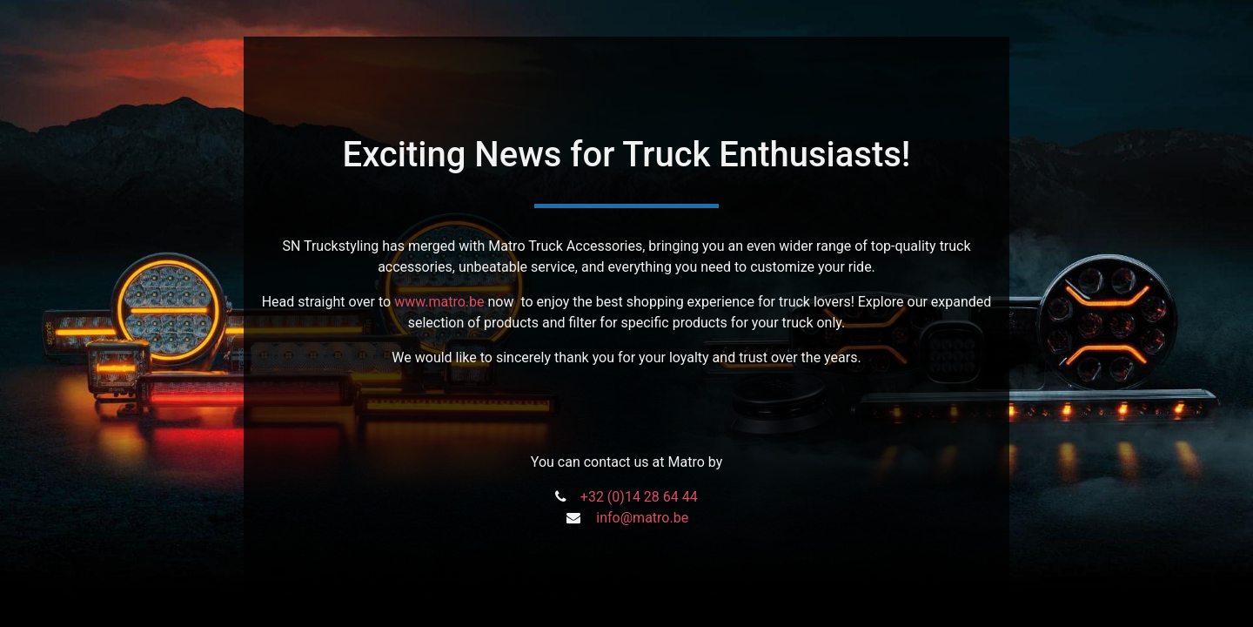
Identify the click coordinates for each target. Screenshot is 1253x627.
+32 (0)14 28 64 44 (639, 497)
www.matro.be (439, 301)
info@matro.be (642, 517)
